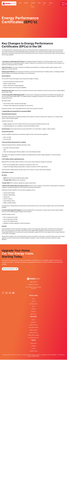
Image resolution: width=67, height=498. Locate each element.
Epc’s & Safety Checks (33, 337)
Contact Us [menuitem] (51, 3)
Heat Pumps (33, 322)
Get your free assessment (8, 268)
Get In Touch (33, 314)
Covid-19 (33, 348)
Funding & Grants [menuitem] (33, 4)
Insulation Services (33, 324)
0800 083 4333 (33, 282)
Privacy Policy (33, 343)
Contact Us (33, 311)
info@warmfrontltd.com (33, 284)
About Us (33, 308)
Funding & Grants (33, 303)
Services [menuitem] (26, 2)
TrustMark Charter (33, 351)
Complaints (33, 345)
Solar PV (33, 319)
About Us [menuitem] (44, 3)
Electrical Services (34, 332)
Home (33, 298)
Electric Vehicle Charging (33, 335)
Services (33, 301)
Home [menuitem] (20, 2)
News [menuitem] (39, 2)
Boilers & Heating (33, 330)
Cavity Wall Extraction (33, 327)
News (33, 306)
